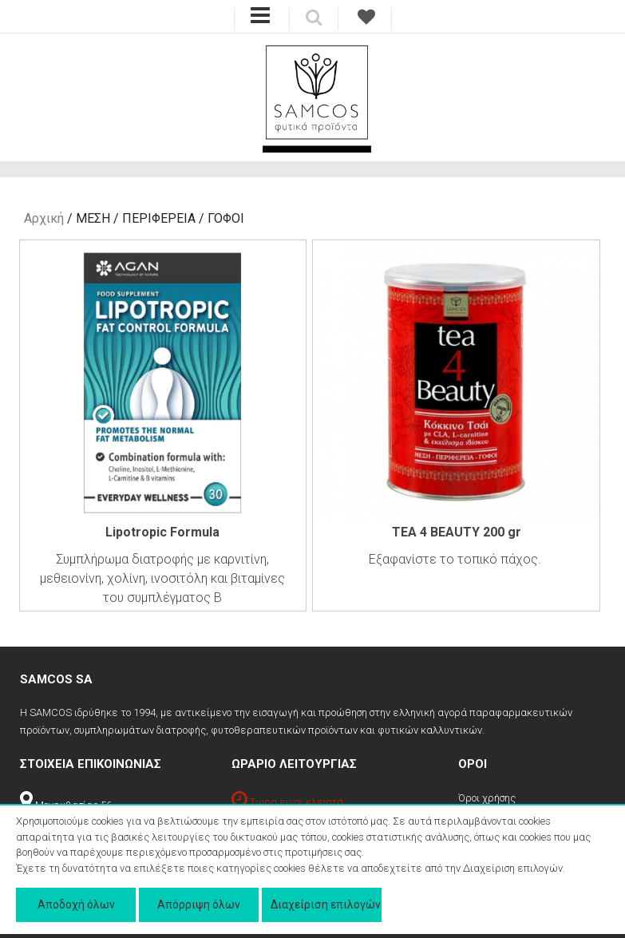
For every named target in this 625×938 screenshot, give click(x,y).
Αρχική (44, 218)
